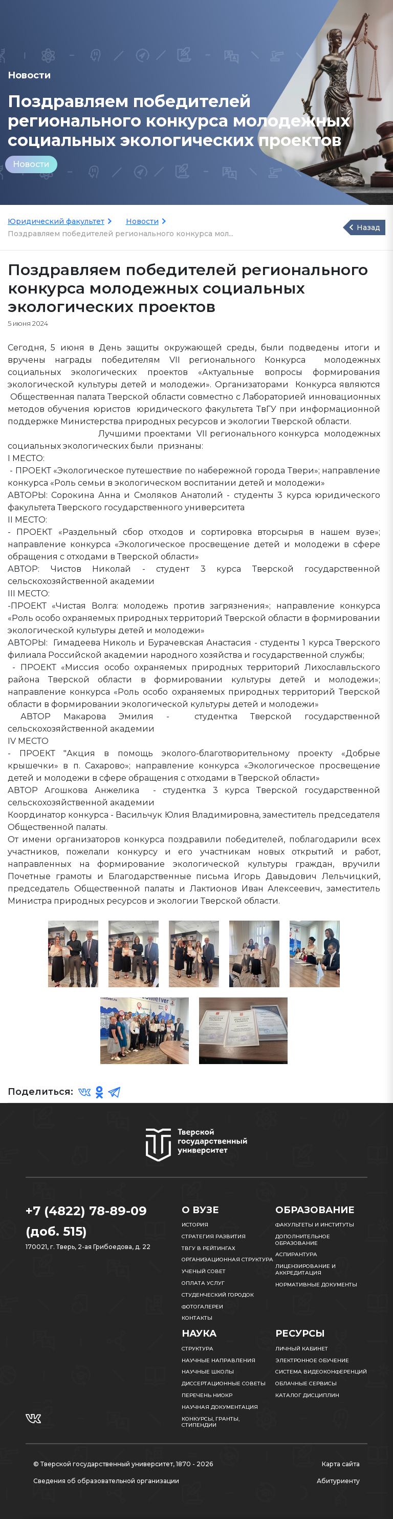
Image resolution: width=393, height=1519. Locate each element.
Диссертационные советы (224, 1383)
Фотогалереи (202, 1306)
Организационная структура (227, 1259)
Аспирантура (296, 1254)
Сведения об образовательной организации (106, 1481)
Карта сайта (341, 1464)
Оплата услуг (203, 1283)
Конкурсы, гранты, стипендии (210, 1422)
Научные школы (208, 1371)
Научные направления (218, 1360)
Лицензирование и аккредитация (305, 1269)
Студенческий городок (218, 1295)
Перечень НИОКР (207, 1395)
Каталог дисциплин (307, 1395)
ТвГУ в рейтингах (208, 1248)
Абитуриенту (338, 1481)
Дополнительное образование (302, 1239)
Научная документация (220, 1407)
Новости (31, 164)
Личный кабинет (301, 1348)
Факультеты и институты (314, 1224)
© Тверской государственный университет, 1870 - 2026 (123, 1464)
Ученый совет (204, 1271)
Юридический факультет (56, 221)
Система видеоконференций (321, 1371)
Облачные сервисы (306, 1383)
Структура (197, 1348)
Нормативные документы (316, 1284)
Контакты (197, 1318)
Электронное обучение (312, 1360)
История (195, 1224)
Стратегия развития (214, 1236)
